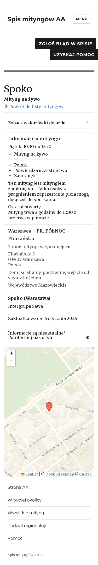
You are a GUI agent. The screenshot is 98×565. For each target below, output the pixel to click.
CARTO (86, 474)
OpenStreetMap (59, 474)
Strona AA (18, 487)
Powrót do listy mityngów (34, 106)
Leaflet (29, 474)
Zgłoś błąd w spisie (65, 43)
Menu (82, 19)
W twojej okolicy (25, 500)
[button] (47, 403)
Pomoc (15, 538)
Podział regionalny (27, 525)
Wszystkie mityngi (26, 512)
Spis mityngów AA (36, 19)
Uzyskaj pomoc (74, 54)
